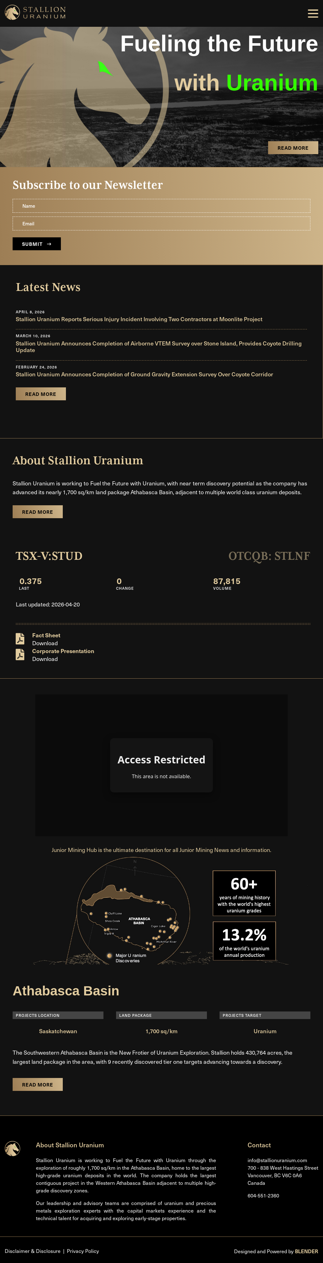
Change (125, 588)
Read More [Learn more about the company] (37, 511)
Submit (36, 243)
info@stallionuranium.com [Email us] (277, 1160)
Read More (37, 1084)
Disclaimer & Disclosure (33, 1251)
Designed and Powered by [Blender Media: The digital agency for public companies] (276, 1251)
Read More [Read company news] (40, 394)
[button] (313, 13)
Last (24, 588)
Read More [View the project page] (293, 147)
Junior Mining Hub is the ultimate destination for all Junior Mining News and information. (161, 850)
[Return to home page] (12, 1154)
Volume (222, 588)
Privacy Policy (83, 1251)
